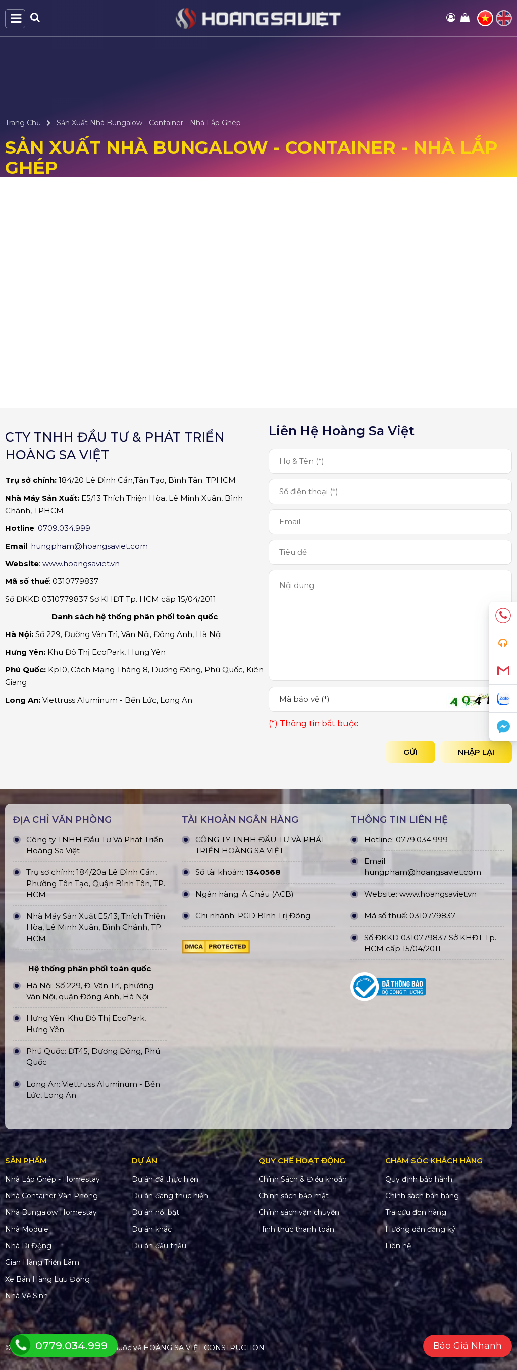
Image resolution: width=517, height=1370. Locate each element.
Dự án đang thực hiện (170, 1195)
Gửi (410, 752)
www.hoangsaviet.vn (81, 563)
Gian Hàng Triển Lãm (42, 1262)
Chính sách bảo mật (293, 1195)
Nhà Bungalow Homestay (51, 1212)
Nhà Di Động (28, 1245)
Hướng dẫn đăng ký (420, 1229)
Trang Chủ (23, 122)
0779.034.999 (422, 839)
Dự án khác (152, 1229)
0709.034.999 (64, 528)
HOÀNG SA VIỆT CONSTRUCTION (204, 1347)
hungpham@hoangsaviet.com (89, 546)
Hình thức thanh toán (296, 1229)
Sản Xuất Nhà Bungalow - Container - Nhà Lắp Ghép (149, 122)
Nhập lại (476, 752)
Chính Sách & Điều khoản (302, 1179)
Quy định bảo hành (418, 1179)
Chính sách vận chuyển (298, 1212)
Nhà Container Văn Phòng (51, 1195)
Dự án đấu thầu (159, 1245)
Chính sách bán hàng (422, 1195)
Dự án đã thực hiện (165, 1179)
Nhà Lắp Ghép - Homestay (52, 1179)
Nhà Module (26, 1229)
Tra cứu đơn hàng (415, 1212)
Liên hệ (398, 1245)
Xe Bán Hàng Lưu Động (47, 1279)
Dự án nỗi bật (155, 1212)
